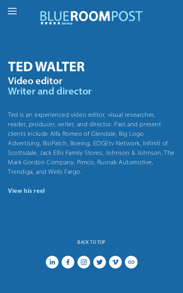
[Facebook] (68, 262)
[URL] (131, 262)
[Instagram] (83, 262)
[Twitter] (99, 262)
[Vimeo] (115, 262)
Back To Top (91, 242)
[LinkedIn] (52, 262)
